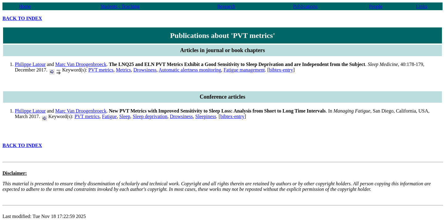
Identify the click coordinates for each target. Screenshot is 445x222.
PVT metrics (101, 69)
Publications (305, 6)
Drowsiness (145, 69)
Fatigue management (244, 69)
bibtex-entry (281, 69)
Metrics (123, 69)
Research (226, 6)
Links (421, 6)
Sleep (124, 116)
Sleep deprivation (150, 116)
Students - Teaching (120, 6)
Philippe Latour (30, 64)
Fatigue (109, 116)
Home (25, 6)
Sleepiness (205, 116)
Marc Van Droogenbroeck (80, 64)
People (375, 6)
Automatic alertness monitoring (190, 69)
